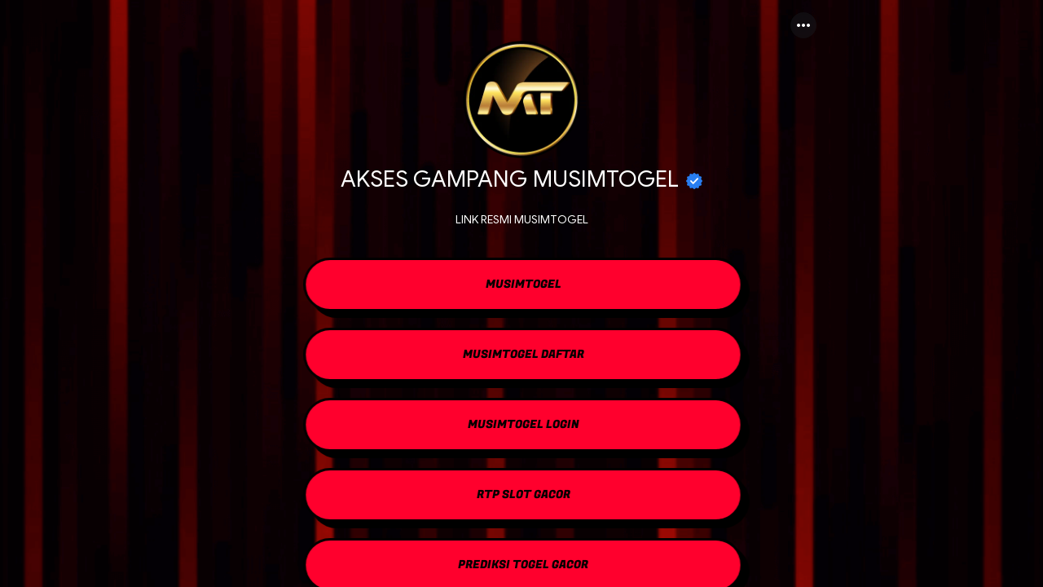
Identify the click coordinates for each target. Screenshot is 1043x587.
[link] (521, 286)
